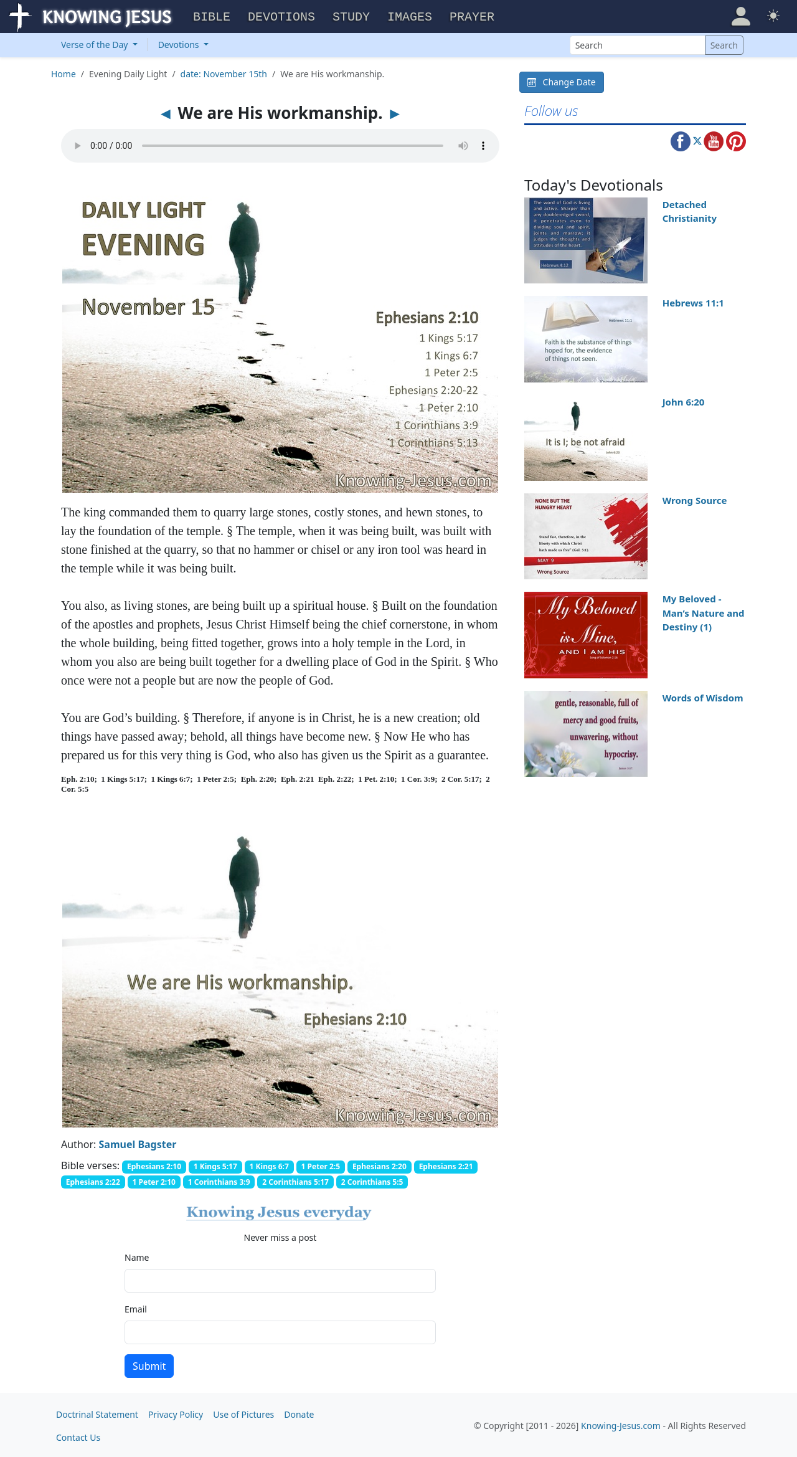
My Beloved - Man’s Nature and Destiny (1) (704, 611)
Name (137, 1255)
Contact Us (78, 1435)
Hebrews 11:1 (693, 301)
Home (63, 72)
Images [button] (409, 15)
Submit (149, 1364)
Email (136, 1307)
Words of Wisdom (703, 696)
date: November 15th (224, 72)
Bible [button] (211, 15)
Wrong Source (695, 498)
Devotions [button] (281, 15)
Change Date (561, 80)
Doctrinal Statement (97, 1412)
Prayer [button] (472, 15)
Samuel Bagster (138, 1142)
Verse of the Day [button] (95, 43)
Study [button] (351, 15)
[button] (741, 15)
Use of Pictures (243, 1412)
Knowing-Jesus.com (621, 1424)
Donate (299, 1412)
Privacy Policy (175, 1412)
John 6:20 (684, 400)
